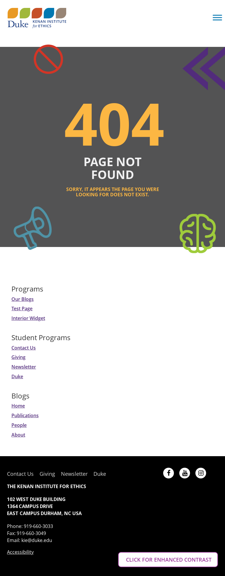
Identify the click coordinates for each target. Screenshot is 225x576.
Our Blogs (22, 299)
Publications (25, 415)
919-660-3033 (38, 526)
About (18, 435)
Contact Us (23, 348)
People (19, 425)
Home (18, 406)
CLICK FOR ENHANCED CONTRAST (168, 559)
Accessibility (20, 552)
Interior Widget (28, 318)
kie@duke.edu (36, 540)
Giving (18, 357)
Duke (17, 376)
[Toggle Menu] (217, 17)
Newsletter (23, 367)
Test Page (22, 308)
